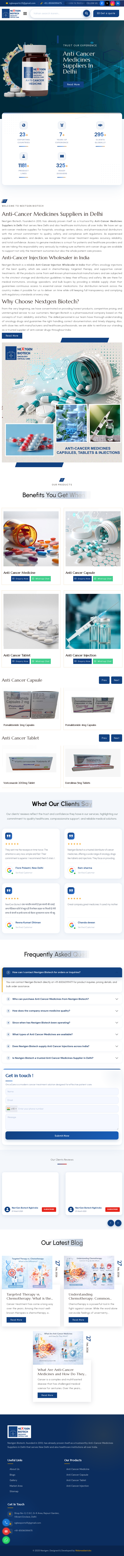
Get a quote (106, 13)
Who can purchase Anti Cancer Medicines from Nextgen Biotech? (47, 999)
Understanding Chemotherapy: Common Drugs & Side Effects (89, 1298)
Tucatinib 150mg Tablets (17, 782)
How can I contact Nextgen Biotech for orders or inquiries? (43, 972)
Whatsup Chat (41, 579)
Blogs (12, 1474)
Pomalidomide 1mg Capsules (19, 725)
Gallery (13, 1480)
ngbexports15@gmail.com (20, 3)
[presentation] (111, 1223)
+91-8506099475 (51, 3)
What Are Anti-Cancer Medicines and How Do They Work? (61, 1374)
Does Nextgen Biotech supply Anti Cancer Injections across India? (47, 1046)
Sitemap (14, 1491)
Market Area (16, 1486)
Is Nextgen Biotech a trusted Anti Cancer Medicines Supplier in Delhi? (49, 1058)
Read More (74, 84)
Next (116, 680)
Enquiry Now (20, 579)
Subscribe (49, 1209)
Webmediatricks (83, 1550)
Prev (104, 680)
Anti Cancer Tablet (16, 655)
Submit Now (62, 1135)
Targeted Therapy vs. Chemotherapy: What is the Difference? (29, 1298)
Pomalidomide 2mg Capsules (80, 725)
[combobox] (11, 1108)
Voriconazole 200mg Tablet (80, 782)
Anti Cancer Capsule (80, 573)
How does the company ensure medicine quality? (38, 1011)
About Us (14, 1469)
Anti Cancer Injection (81, 655)
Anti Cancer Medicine (19, 573)
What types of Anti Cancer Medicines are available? (39, 1034)
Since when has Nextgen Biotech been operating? (38, 1023)
